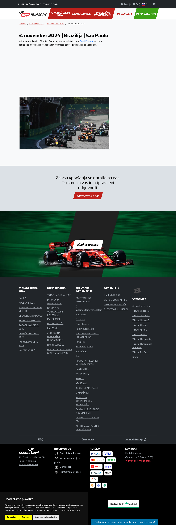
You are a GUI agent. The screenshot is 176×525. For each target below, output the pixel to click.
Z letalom (81, 314)
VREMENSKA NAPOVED (31, 315)
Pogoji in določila (27, 460)
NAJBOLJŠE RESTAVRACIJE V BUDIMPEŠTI (84, 401)
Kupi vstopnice (88, 244)
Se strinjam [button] (11, 517)
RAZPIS (22, 298)
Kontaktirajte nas (88, 196)
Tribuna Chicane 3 (141, 320)
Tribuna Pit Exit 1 (141, 352)
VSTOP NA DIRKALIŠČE (59, 295)
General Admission (141, 305)
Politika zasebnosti (28, 464)
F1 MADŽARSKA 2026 (60, 14)
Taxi (78, 355)
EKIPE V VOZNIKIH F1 (115, 299)
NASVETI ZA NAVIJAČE (115, 304)
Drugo (135, 356)
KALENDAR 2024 (55, 23)
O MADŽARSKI (83, 392)
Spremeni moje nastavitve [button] (46, 517)
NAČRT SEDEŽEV (55, 344)
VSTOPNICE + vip (146, 14)
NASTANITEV (82, 369)
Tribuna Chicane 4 (141, 324)
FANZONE (52, 328)
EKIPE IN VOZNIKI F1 (30, 320)
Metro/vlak (81, 351)
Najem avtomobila (85, 328)
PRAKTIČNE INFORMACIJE (103, 14)
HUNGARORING (81, 14)
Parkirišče (80, 341)
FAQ (40, 439)
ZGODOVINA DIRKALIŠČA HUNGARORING (55, 336)
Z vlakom (80, 319)
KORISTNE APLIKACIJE (87, 387)
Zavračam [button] (26, 517)
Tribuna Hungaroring (142, 339)
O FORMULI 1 (124, 14)
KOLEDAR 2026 (27, 302)
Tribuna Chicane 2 (141, 315)
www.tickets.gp (135, 439)
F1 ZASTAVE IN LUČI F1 (116, 309)
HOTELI (80, 378)
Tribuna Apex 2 (139, 334)
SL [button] (145, 4)
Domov (22, 23)
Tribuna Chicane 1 (141, 310)
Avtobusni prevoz (84, 346)
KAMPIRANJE (82, 373)
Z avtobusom (82, 324)
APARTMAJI (81, 383)
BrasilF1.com (86, 41)
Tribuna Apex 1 (139, 329)
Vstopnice (88, 439)
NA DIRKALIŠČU (55, 323)
